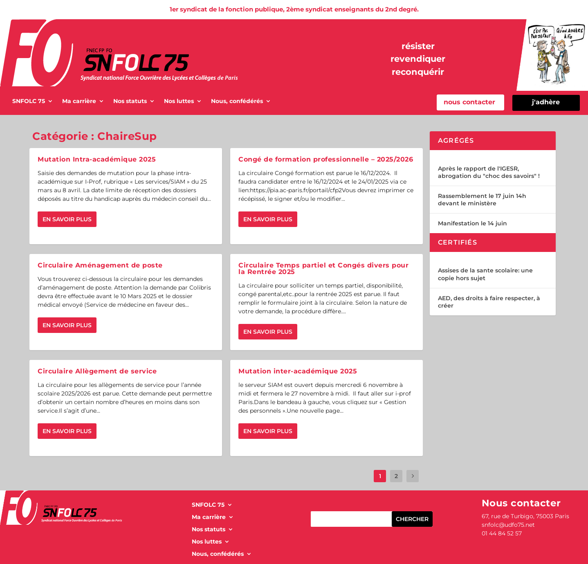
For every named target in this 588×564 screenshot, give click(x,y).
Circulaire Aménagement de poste (100, 265)
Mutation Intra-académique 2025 (97, 159)
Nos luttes (179, 101)
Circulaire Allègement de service (97, 371)
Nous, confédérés (237, 101)
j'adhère (546, 102)
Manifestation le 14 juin (472, 223)
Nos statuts (130, 101)
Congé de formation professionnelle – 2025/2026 (325, 159)
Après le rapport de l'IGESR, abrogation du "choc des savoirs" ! (489, 172)
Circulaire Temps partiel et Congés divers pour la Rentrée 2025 (323, 268)
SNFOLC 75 (28, 101)
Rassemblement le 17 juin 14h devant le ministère (482, 199)
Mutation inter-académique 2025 (297, 371)
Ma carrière (79, 101)
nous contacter (469, 102)
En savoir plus (67, 219)
